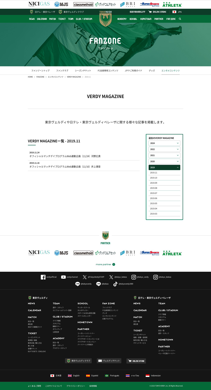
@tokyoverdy (83, 283)
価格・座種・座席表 (140, 337)
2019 (152, 167)
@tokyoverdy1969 (123, 283)
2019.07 (153, 193)
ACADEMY (121, 19)
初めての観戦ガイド (35, 327)
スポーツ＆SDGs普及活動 (86, 313)
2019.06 (153, 198)
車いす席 (31, 346)
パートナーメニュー (85, 336)
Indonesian (153, 375)
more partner (103, 264)
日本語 (55, 375)
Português (112, 375)
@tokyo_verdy (140, 277)
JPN (177, 11)
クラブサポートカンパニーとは (88, 339)
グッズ (152, 70)
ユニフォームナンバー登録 (62, 310)
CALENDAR (42, 19)
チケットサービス (139, 343)
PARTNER (159, 19)
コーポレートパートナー (86, 333)
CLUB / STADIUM (84, 19)
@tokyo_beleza (118, 277)
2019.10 (153, 177)
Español (92, 375)
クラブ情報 (57, 321)
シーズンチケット (83, 70)
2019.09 (153, 182)
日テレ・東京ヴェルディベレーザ (154, 297)
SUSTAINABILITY (137, 12)
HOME (30, 76)
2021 (152, 155)
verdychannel (69, 277)
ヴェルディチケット (111, 360)
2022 (152, 149)
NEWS (32, 19)
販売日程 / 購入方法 (35, 343)
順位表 (30, 324)
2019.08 (153, 188)
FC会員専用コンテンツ (108, 70)
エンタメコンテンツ (171, 70)
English (73, 375)
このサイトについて (53, 386)
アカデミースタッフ (60, 348)
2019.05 (153, 203)
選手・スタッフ (58, 307)
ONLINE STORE (159, 12)
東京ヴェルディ (40, 297)
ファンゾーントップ (40, 70)
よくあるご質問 (34, 386)
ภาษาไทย (132, 375)
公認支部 (56, 332)
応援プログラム (107, 318)
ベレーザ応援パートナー (166, 353)
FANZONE (40, 76)
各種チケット (32, 348)
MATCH (52, 19)
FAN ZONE (171, 19)
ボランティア (57, 329)
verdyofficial (48, 277)
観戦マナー (57, 326)
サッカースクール (84, 307)
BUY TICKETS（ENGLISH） (37, 351)
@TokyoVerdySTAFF (93, 277)
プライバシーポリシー (75, 386)
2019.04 (153, 208)
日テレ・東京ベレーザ (45, 11)
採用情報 (93, 386)
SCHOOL (133, 19)
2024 (152, 143)
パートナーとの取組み (85, 344)
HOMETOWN (145, 19)
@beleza (102, 283)
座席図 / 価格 (32, 340)
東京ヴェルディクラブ (74, 11)
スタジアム (57, 323)
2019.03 (153, 213)
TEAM (71, 19)
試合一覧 (31, 321)
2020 (152, 161)
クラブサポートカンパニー (87, 342)
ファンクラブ (62, 70)
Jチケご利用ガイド (133, 70)
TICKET (62, 19)
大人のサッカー (83, 310)
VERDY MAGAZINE (74, 76)
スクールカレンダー (85, 316)
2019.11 (153, 172)
